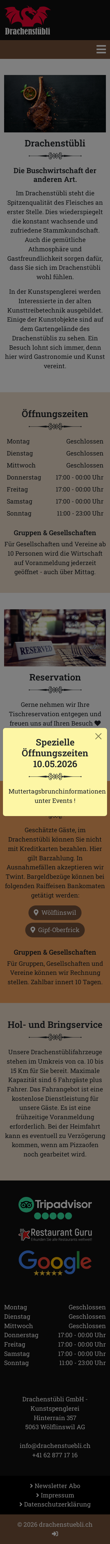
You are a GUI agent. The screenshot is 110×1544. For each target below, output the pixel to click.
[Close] (98, 736)
